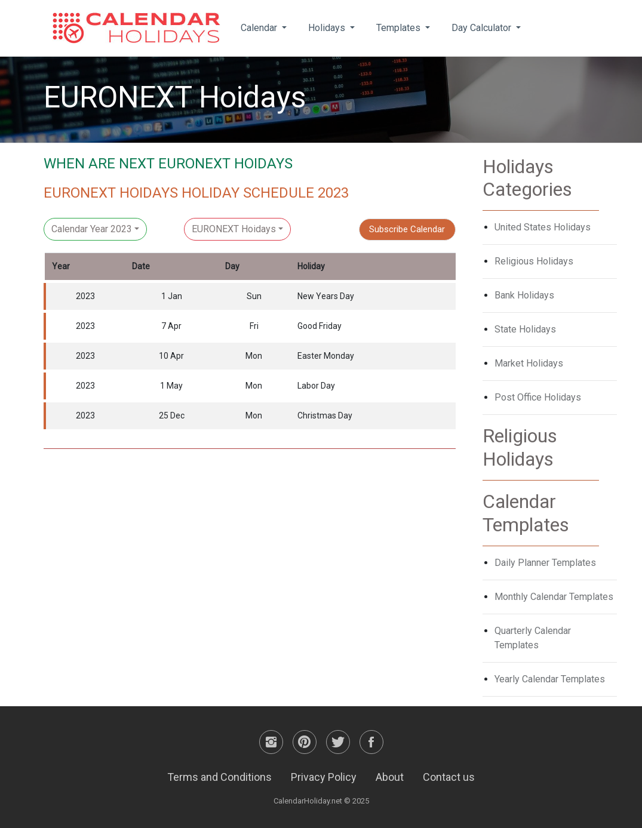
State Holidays (525, 329)
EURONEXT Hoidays (234, 229)
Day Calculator (482, 27)
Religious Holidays (533, 261)
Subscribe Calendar (407, 229)
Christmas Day (324, 415)
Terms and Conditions (219, 777)
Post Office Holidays (537, 397)
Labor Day (316, 385)
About (390, 777)
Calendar (260, 27)
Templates (399, 27)
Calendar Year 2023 (91, 229)
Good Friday (319, 326)
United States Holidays (542, 227)
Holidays (328, 27)
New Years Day (325, 296)
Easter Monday (325, 356)
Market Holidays (528, 363)
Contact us (449, 777)
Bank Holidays (524, 295)
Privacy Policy (324, 777)
